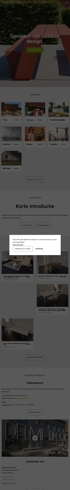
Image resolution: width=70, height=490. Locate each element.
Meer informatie (18, 245)
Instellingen (39, 249)
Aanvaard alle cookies (22, 249)
